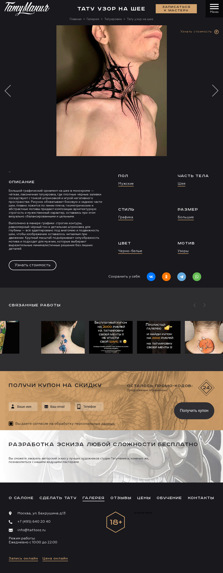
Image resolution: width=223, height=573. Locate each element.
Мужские (126, 184)
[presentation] (135, 409)
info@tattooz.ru (31, 530)
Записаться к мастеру (176, 8)
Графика (125, 217)
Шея (181, 184)
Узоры (183, 251)
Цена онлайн (55, 558)
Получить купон (194, 410)
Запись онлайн (23, 558)
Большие (186, 217)
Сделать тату (58, 498)
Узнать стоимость (33, 265)
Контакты (201, 498)
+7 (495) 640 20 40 (34, 522)
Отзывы (121, 498)
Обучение (169, 498)
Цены (144, 498)
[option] (111, 156)
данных (108, 424)
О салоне (21, 498)
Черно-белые (130, 251)
